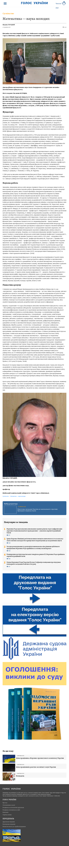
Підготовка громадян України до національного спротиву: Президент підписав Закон (37, 510)
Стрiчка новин (7, 815)
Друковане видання (9, 822)
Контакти (5, 812)
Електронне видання (9, 824)
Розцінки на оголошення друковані (13, 807)
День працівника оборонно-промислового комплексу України (40, 758)
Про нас (5, 803)
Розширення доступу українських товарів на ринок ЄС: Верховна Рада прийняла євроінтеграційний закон (36, 555)
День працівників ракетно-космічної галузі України (36, 767)
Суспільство (8, 13)
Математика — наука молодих (26, 18)
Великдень (20, 776)
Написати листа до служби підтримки (14, 826)
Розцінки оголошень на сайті (11, 810)
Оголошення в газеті (9, 805)
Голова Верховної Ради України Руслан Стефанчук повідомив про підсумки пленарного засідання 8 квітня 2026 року (34, 563)
